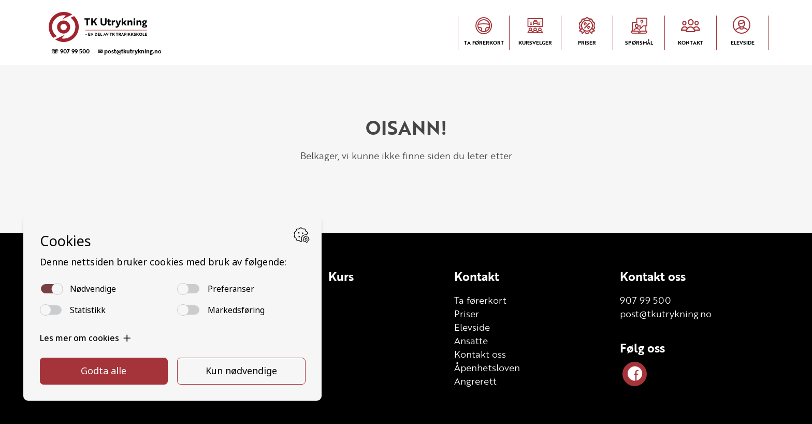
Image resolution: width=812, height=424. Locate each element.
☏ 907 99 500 (70, 51)
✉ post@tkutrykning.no (130, 51)
